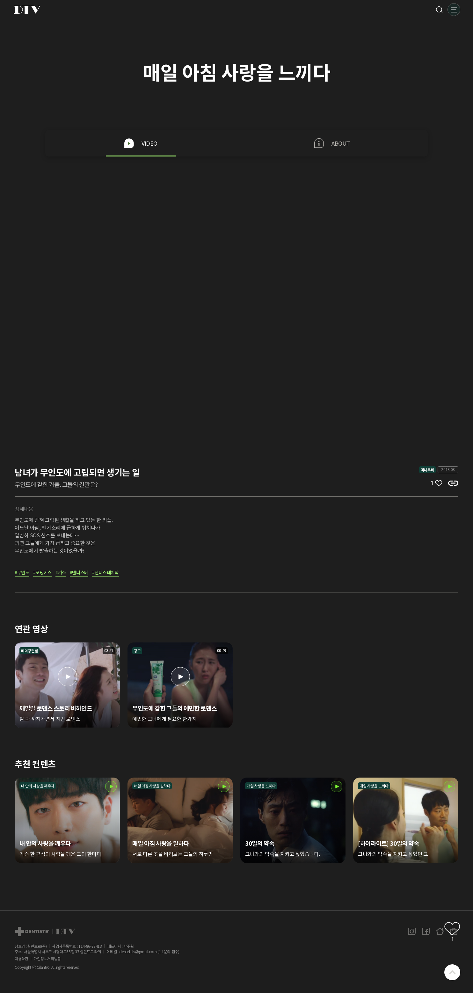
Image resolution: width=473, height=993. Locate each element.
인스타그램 (411, 931)
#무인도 (22, 573)
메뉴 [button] (454, 9)
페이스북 (425, 931)
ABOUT (332, 143)
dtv (45, 931)
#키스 (60, 573)
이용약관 (21, 958)
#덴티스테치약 (105, 573)
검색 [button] (439, 9)
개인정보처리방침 (47, 958)
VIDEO (140, 143)
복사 (453, 483)
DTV (27, 9)
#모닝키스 (42, 573)
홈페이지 (439, 931)
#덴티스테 (79, 573)
